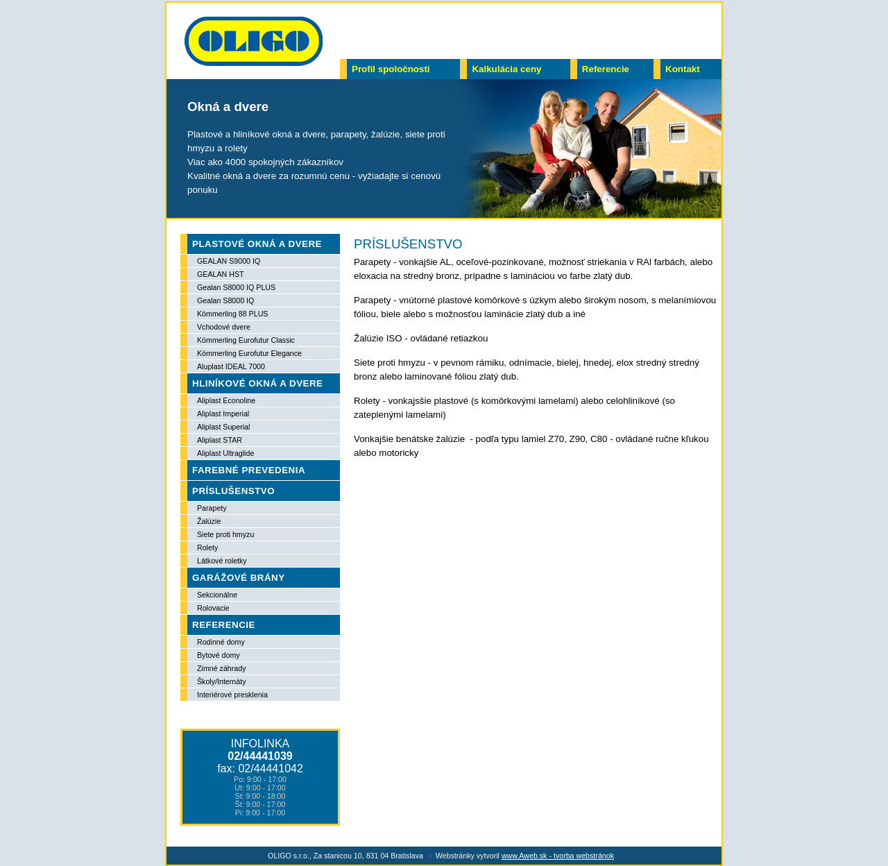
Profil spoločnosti (391, 69)
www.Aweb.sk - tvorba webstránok (558, 855)
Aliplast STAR (219, 440)
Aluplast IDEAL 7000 (231, 366)
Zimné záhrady (221, 668)
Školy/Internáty (221, 681)
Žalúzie (209, 521)
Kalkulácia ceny (506, 69)
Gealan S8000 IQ (225, 300)
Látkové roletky (222, 561)
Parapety (212, 508)
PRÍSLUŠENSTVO (233, 491)
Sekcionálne (217, 595)
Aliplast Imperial (223, 413)
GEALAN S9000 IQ (228, 261)
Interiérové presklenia (232, 694)
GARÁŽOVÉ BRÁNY (238, 577)
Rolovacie (213, 608)
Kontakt (682, 69)
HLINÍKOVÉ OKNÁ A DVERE (257, 383)
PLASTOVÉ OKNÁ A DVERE (257, 244)
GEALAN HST (220, 274)
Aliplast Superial (223, 427)
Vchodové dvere (223, 327)
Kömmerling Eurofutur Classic (246, 340)
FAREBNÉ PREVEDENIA (248, 470)
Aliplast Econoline (226, 400)
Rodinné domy (221, 642)
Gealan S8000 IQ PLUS (236, 287)
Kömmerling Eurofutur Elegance (249, 353)
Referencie (605, 69)
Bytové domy (218, 655)
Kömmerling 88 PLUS (232, 313)
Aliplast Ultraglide (225, 453)
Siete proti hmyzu (225, 534)
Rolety (207, 547)
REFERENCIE (223, 625)
